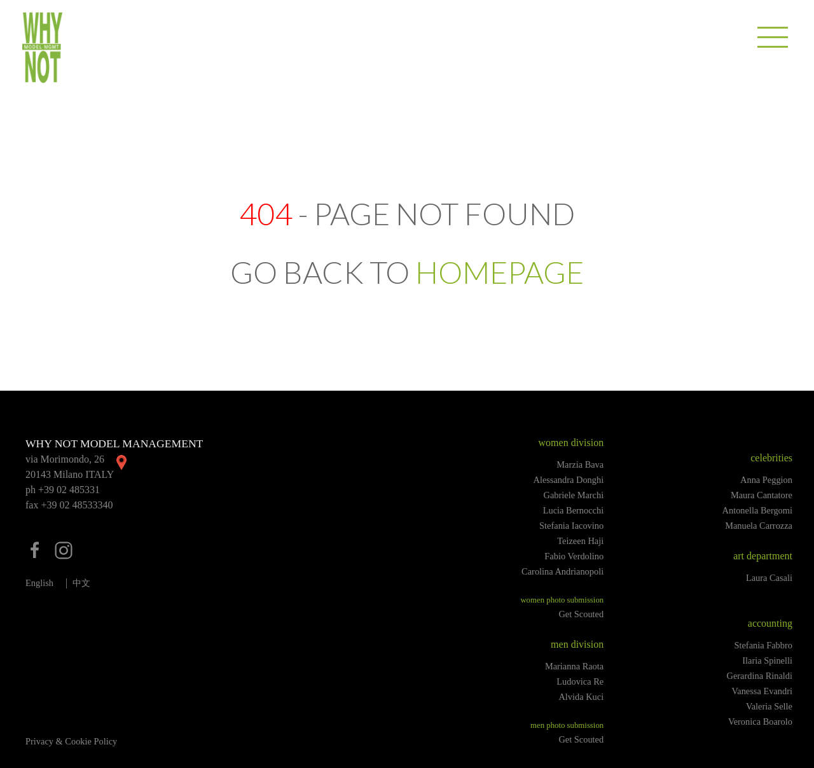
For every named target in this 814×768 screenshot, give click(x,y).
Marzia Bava (580, 464)
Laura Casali (769, 578)
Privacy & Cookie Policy (71, 741)
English (39, 583)
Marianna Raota (574, 666)
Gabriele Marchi (574, 495)
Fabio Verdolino (574, 556)
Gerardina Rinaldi (760, 676)
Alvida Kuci (581, 697)
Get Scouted (581, 614)
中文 (81, 583)
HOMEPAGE (499, 272)
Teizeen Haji (580, 541)
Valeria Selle (769, 706)
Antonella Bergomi (757, 510)
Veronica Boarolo (760, 721)
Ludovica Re (580, 681)
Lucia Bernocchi (573, 510)
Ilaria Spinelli (767, 660)
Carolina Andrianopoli (562, 571)
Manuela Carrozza (758, 525)
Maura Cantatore (761, 495)
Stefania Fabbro (763, 645)
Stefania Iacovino (571, 525)
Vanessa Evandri (761, 691)
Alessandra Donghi (568, 480)
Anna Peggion (766, 480)
